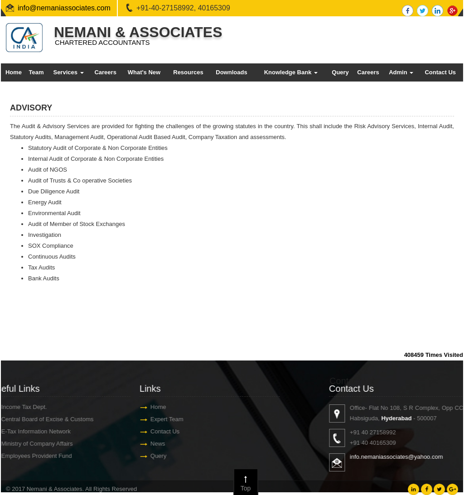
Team (36, 72)
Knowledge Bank (291, 72)
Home (13, 72)
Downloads (231, 72)
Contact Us (440, 72)
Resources (188, 72)
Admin (401, 72)
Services (68, 72)
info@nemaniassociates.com (64, 8)
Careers (105, 72)
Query (340, 72)
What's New (144, 72)
